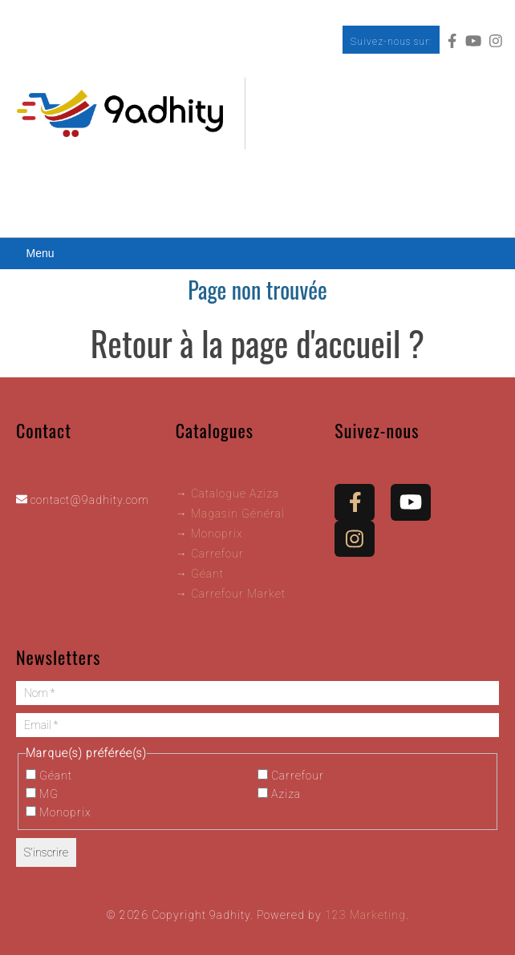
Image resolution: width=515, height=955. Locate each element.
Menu (40, 253)
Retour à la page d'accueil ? (257, 343)
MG (42, 794)
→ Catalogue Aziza (227, 493)
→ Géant (200, 573)
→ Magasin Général (230, 513)
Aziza (279, 794)
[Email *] (257, 725)
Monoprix (58, 812)
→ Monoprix (209, 533)
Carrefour (291, 775)
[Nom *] (257, 693)
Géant (49, 775)
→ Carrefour (210, 553)
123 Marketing (365, 915)
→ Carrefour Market (231, 593)
